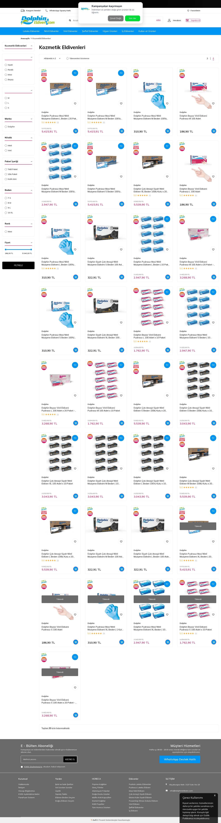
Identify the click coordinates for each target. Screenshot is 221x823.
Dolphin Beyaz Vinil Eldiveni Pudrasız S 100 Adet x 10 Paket (196, 628)
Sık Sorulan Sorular (63, 787)
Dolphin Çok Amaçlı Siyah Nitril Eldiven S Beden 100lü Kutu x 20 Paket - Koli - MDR (150, 409)
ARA (152, 20)
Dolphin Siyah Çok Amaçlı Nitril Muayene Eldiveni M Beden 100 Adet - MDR (106, 555)
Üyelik (58, 791)
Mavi (8, 74)
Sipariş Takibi (61, 794)
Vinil (8, 150)
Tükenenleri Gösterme (77, 58)
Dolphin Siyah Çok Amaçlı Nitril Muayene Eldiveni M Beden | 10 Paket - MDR (103, 482)
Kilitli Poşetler (98, 804)
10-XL (9, 213)
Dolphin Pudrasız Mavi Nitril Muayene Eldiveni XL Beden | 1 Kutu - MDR (105, 628)
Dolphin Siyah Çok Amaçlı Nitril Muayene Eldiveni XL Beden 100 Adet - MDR (103, 336)
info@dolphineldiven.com (181, 791)
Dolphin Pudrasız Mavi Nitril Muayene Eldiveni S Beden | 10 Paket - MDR (195, 336)
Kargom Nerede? (31, 10)
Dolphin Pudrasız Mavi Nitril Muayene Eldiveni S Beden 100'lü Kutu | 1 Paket (58, 336)
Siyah (9, 65)
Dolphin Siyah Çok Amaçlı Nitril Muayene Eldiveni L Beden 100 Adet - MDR (151, 555)
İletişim (21, 787)
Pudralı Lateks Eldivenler (140, 784)
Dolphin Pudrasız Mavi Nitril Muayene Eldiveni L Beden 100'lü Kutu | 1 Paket (58, 263)
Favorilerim (193, 10)
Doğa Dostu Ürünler (101, 794)
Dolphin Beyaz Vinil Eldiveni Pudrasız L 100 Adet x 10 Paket (149, 336)
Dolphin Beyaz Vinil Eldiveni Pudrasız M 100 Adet (193, 117)
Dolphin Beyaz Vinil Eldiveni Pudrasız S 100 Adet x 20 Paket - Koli (58, 701)
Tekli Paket (11, 169)
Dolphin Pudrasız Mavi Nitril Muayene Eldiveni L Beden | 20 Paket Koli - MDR (60, 117)
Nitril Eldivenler (51, 31)
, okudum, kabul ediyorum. (43, 766)
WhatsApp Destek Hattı (180, 759)
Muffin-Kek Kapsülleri (101, 797)
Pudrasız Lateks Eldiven (139, 787)
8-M (8, 203)
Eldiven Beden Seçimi (65, 797)
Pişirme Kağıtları (99, 784)
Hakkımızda (23, 784)
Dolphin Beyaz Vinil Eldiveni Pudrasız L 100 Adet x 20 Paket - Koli (58, 409)
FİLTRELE (18, 265)
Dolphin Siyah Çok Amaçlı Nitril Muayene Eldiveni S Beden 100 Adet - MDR (106, 263)
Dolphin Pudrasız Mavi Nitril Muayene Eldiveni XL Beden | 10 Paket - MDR (149, 628)
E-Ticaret (101, 820)
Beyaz (9, 79)
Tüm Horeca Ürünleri (101, 807)
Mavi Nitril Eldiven (136, 791)
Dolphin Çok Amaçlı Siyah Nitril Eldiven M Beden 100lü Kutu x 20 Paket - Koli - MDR (196, 482)
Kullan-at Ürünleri (147, 31)
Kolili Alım (11, 179)
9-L (8, 208)
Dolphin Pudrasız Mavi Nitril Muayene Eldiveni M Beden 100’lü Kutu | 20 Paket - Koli (104, 117)
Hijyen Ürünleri (110, 31)
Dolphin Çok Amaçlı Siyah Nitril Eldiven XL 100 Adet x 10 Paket (57, 482)
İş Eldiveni (133, 811)
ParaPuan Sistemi (26, 797)
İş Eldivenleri (128, 31)
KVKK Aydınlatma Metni (28, 794)
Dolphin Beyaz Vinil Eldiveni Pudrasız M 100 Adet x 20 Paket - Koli (196, 263)
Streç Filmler (97, 787)
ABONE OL (69, 759)
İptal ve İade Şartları (64, 784)
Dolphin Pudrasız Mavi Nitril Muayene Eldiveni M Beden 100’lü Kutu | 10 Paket (58, 190)
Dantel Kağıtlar (98, 801)
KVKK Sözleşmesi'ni (33, 766)
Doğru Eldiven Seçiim (64, 801)
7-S (8, 198)
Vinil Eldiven (134, 804)
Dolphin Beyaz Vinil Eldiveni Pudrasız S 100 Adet (55, 628)
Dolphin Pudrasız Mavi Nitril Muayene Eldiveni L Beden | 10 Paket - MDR (152, 263)
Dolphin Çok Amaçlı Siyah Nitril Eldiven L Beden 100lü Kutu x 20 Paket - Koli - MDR (57, 555)
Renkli (9, 70)
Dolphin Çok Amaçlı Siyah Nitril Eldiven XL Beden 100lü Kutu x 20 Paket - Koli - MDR (150, 190)
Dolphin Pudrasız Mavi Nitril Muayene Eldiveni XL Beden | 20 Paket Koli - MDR (195, 555)
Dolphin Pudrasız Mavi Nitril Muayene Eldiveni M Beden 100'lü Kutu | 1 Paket (150, 117)
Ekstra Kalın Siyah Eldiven (140, 797)
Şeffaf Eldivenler (90, 31)
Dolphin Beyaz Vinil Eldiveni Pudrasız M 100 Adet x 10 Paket (104, 409)
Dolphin (10, 126)
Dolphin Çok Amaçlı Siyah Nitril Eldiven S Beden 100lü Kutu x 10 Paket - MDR (196, 409)
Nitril (8, 145)
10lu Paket (11, 174)
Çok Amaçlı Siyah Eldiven (140, 794)
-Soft (94, 820)
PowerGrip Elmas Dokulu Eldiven (143, 801)
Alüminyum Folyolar (101, 791)
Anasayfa (25, 38)
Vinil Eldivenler (70, 31)
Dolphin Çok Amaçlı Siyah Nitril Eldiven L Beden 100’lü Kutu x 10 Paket (150, 482)
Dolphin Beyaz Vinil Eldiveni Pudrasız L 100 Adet (193, 190)
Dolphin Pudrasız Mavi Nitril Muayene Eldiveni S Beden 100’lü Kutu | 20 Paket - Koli (104, 190)
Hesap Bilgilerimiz (26, 791)
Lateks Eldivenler (31, 31)
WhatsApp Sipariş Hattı (58, 10)
